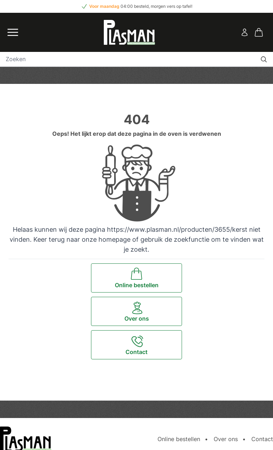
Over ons (226, 439)
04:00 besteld (135, 6)
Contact (262, 439)
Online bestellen (178, 439)
